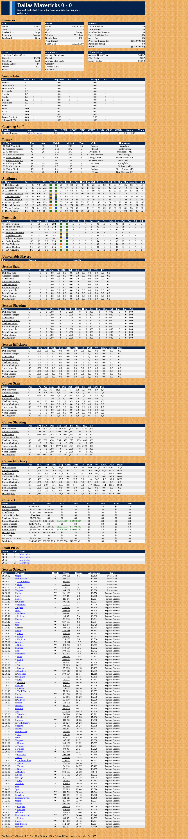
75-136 (66, 633)
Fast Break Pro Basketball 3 (14, 836)
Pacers (18, 630)
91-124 (66, 722)
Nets (17, 711)
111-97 (66, 826)
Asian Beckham (34, 133)
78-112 (66, 746)
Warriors (21, 604)
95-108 (66, 780)
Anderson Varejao (14, 148)
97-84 (66, 596)
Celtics (20, 601)
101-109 (66, 708)
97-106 (66, 697)
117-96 (66, 598)
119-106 (66, 760)
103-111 (66, 754)
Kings (18, 593)
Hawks (18, 619)
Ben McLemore (13, 166)
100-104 (66, 673)
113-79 (66, 795)
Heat (17, 650)
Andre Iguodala (13, 163)
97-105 (66, 665)
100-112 (66, 656)
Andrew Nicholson (15, 154)
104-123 (66, 659)
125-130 (66, 639)
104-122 (66, 743)
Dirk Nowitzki (13, 146)
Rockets (21, 653)
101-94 (66, 653)
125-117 (66, 757)
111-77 (66, 737)
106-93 (66, 783)
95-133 (66, 668)
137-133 (66, 622)
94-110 (66, 766)
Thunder (21, 587)
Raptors (18, 598)
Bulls (19, 584)
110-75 (66, 792)
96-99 (66, 728)
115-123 (66, 676)
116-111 (66, 642)
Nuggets (19, 590)
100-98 (66, 645)
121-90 (66, 751)
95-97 (66, 616)
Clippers (19, 607)
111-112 (66, 711)
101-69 (66, 800)
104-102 (66, 590)
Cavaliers (21, 671)
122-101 (66, 702)
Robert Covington (14, 160)
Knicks (20, 645)
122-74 (66, 777)
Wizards (19, 627)
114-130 (66, 688)
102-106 (66, 806)
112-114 (66, 823)
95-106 (66, 731)
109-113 (66, 725)
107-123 (66, 662)
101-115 (66, 803)
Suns (17, 622)
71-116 (66, 619)
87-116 (66, 763)
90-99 (66, 748)
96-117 (66, 679)
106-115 (66, 601)
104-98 (66, 694)
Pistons (18, 728)
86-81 (66, 613)
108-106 (66, 650)
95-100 (66, 809)
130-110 (66, 607)
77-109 (66, 691)
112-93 (66, 705)
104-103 (66, 771)
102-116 (66, 636)
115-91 (66, 682)
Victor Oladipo (13, 169)
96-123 (66, 685)
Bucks (20, 717)
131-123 (66, 593)
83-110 (66, 734)
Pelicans (21, 616)
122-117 (66, 797)
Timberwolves (24, 760)
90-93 (66, 717)
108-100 (66, 578)
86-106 (66, 581)
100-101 (66, 575)
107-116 (66, 740)
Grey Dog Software (39, 836)
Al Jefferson (12, 151)
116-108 (66, 774)
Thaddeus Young (14, 157)
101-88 (66, 786)
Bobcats (21, 613)
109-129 (66, 610)
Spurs (17, 610)
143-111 (66, 630)
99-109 (66, 789)
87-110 (66, 699)
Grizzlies (21, 673)
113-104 (66, 647)
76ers (19, 665)
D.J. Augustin (12, 172)
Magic (18, 575)
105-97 (66, 624)
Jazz (17, 624)
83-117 (66, 587)
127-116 (66, 671)
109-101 (66, 627)
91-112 (66, 604)
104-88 (66, 821)
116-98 (66, 720)
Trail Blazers (21, 578)
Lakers (18, 662)
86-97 (66, 818)
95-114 (66, 769)
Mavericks (24, 554)
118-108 (66, 584)
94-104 (66, 714)
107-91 (66, 815)
